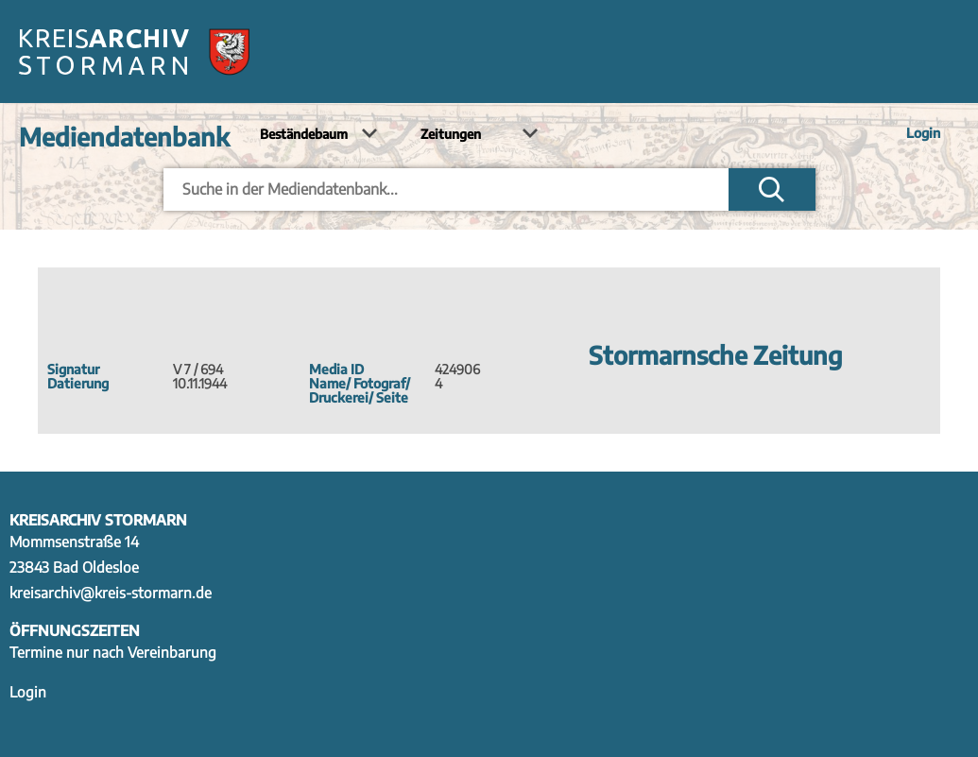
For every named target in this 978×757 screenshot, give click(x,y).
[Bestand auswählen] (315, 134)
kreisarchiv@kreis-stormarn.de (110, 592)
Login (923, 133)
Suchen (772, 189)
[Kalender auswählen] (476, 134)
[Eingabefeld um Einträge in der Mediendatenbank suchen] (446, 189)
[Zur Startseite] (134, 52)
